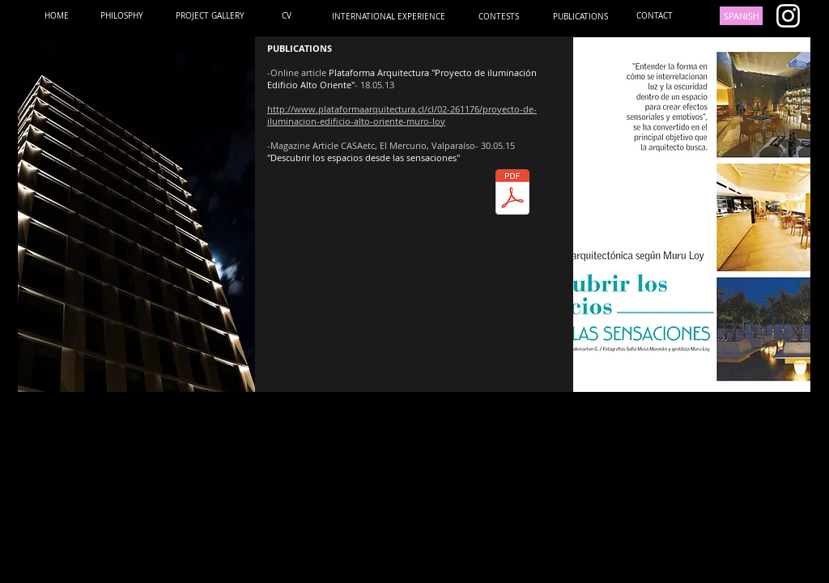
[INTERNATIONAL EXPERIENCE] (388, 16)
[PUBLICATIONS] (580, 16)
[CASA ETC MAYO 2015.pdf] (512, 194)
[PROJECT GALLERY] (210, 15)
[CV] (286, 15)
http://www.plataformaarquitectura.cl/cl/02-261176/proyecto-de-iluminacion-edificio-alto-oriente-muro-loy (402, 115)
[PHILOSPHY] (122, 15)
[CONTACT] (654, 15)
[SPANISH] (741, 15)
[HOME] (56, 15)
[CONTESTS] (498, 16)
